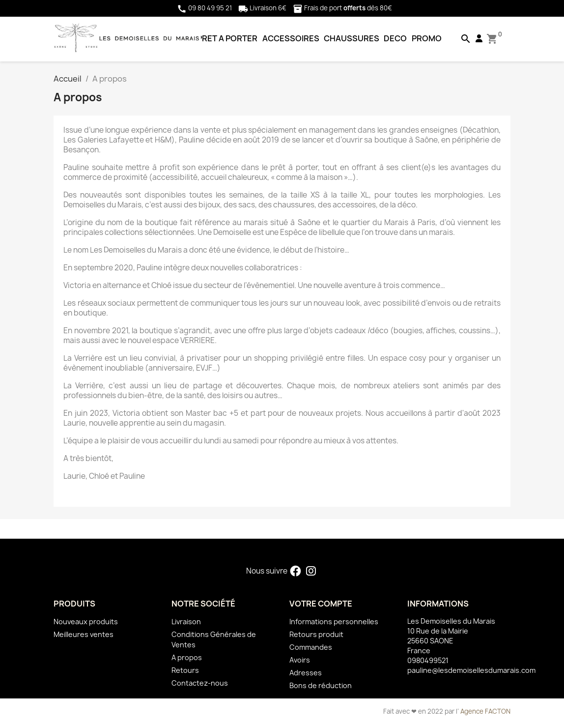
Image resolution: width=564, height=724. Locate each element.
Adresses (305, 672)
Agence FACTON (485, 711)
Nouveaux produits (86, 621)
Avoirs (299, 660)
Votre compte (320, 603)
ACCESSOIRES (290, 38)
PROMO (427, 38)
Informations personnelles (333, 621)
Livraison (186, 621)
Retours (185, 670)
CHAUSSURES (351, 38)
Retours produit (316, 634)
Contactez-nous (199, 683)
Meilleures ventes (83, 634)
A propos (186, 657)
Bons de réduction (320, 685)
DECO (395, 38)
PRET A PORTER (227, 38)
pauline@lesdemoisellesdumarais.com (471, 670)
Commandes (310, 647)
